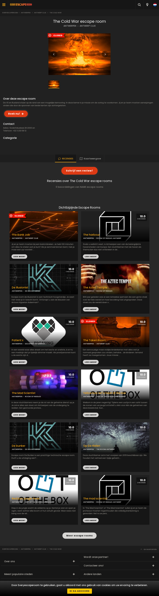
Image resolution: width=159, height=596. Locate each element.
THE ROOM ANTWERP (105, 449)
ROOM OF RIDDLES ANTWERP (108, 238)
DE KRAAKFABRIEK (32, 291)
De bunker (18, 446)
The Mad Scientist (23, 393)
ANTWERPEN (70, 25)
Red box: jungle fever (26, 498)
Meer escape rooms (79, 535)
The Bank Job (21, 234)
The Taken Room (94, 340)
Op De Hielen (91, 446)
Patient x (17, 340)
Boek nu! (14, 113)
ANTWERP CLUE (88, 25)
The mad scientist (95, 498)
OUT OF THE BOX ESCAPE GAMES (110, 396)
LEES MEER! (91, 256)
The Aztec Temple (95, 287)
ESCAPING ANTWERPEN (35, 343)
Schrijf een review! (79, 170)
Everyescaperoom (10, 13)
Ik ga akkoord (80, 591)
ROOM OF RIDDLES (104, 291)
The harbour (91, 234)
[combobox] (147, 4)
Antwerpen (26, 13)
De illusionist (20, 287)
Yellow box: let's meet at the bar (104, 393)
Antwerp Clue (40, 13)
